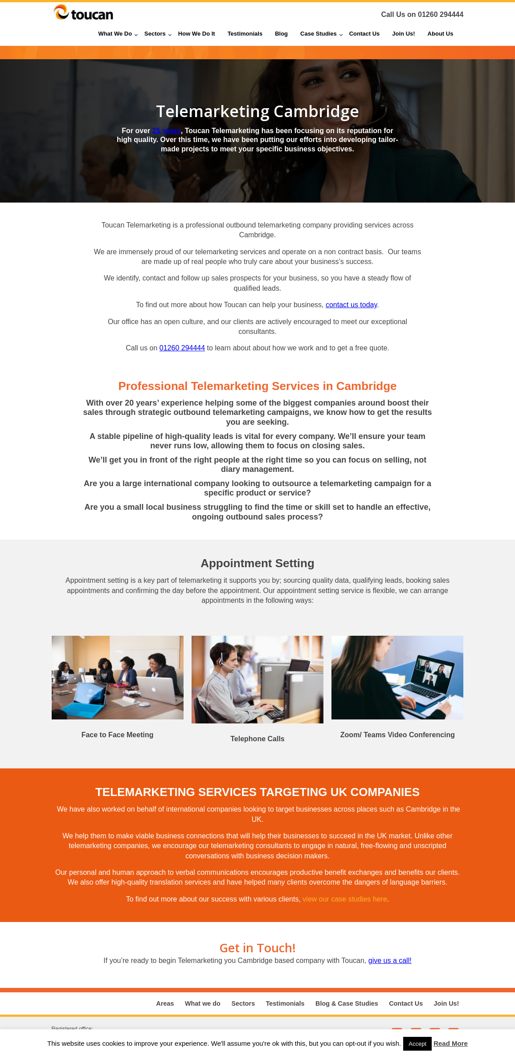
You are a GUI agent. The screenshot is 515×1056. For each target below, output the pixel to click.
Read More (450, 1043)
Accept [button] (417, 1043)
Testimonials (285, 1003)
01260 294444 (440, 14)
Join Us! (446, 1003)
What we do (203, 1003)
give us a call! (390, 960)
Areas (165, 1003)
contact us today (351, 305)
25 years (166, 130)
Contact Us (406, 1003)
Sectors (243, 1003)
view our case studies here (344, 899)
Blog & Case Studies (346, 1003)
